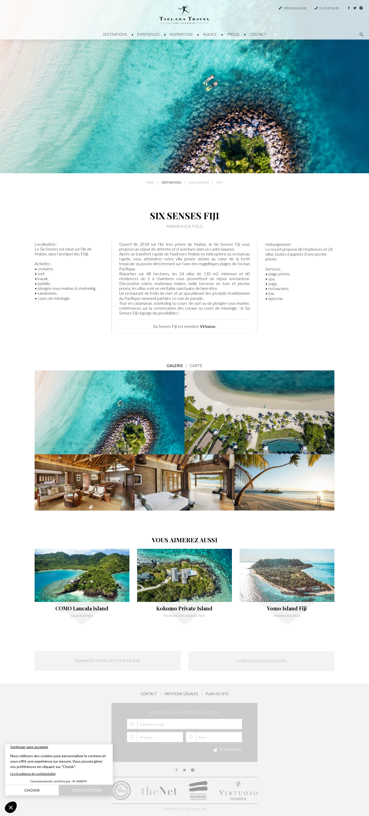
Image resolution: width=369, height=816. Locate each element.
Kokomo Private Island (184, 608)
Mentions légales (181, 694)
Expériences (148, 34)
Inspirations (181, 34)
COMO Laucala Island (81, 608)
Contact (258, 34)
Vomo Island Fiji (287, 608)
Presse (233, 34)
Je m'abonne (226, 750)
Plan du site (217, 694)
